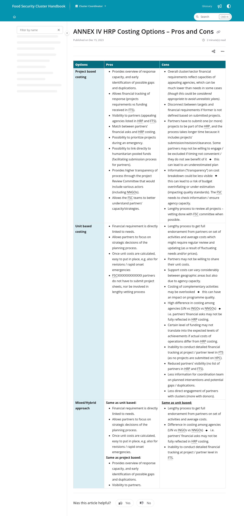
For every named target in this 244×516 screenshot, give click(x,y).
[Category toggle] (67, 33)
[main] (149, 269)
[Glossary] (207, 6)
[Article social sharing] (213, 51)
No (145, 503)
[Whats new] (220, 6)
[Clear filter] (59, 30)
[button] (213, 17)
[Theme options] (229, 6)
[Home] (14, 17)
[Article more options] (223, 51)
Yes (125, 503)
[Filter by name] (40, 30)
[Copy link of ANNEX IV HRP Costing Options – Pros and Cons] (218, 32)
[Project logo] (38, 6)
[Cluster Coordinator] (90, 6)
